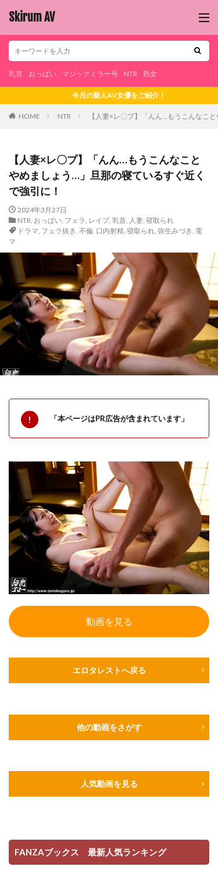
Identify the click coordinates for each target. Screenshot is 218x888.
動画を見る (109, 621)
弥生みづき (175, 230)
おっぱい (42, 73)
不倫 (86, 230)
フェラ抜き (58, 230)
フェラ (75, 220)
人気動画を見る (109, 783)
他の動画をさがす (109, 727)
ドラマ (27, 230)
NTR (130, 73)
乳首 (16, 73)
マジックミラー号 (90, 73)
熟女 (150, 73)
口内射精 (110, 230)
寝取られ (160, 220)
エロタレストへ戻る (109, 670)
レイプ (98, 220)
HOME (29, 116)
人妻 (136, 220)
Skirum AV (32, 17)
